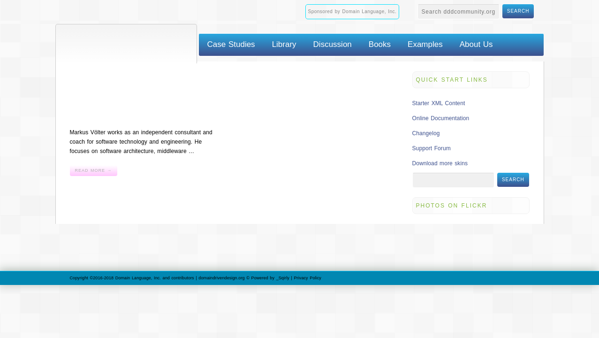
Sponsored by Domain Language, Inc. (352, 11)
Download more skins (440, 163)
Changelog (426, 133)
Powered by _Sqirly (270, 278)
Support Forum (431, 148)
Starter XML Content (438, 103)
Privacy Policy (307, 278)
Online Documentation (441, 118)
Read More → (93, 170)
